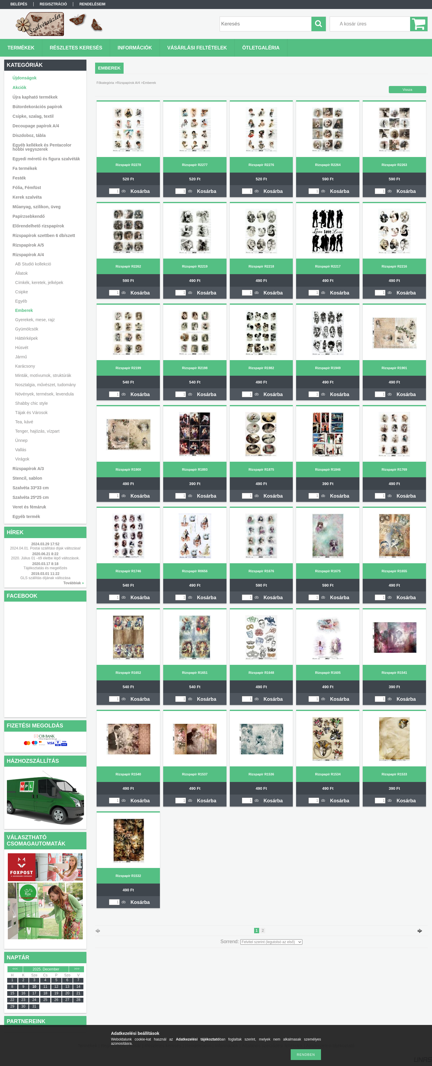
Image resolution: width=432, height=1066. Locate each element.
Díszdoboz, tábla (29, 135)
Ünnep (21, 440)
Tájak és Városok (31, 412)
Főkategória (105, 82)
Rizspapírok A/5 (28, 245)
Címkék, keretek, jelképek (39, 282)
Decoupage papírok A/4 (36, 125)
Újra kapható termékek (35, 97)
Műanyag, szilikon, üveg (37, 206)
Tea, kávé (24, 421)
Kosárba (140, 191)
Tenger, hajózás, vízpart (37, 431)
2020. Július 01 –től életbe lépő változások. (45, 558)
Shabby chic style (31, 403)
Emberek (24, 310)
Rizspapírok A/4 (128, 82)
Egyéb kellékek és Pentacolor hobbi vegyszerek (42, 147)
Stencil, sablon (27, 478)
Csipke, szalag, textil (33, 116)
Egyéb (21, 301)
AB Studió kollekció (33, 264)
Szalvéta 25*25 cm (31, 497)
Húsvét (21, 347)
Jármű (21, 356)
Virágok (22, 459)
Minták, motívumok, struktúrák (43, 375)
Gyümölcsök (26, 329)
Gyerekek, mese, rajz (35, 319)
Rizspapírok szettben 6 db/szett (44, 235)
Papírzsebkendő (29, 216)
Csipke (21, 291)
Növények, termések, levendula (44, 394)
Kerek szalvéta (27, 197)
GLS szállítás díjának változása (45, 578)
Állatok (21, 273)
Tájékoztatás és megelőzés (45, 568)
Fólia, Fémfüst (27, 187)
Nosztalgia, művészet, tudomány (45, 384)
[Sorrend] (271, 942)
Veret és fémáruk (29, 507)
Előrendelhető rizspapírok (38, 226)
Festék (19, 178)
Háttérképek (26, 338)
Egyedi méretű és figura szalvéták (46, 158)
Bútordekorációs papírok (37, 106)
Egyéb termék (26, 516)
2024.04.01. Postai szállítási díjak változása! (45, 548)
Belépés (18, 4)
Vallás (20, 449)
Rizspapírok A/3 (28, 468)
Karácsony (25, 366)
